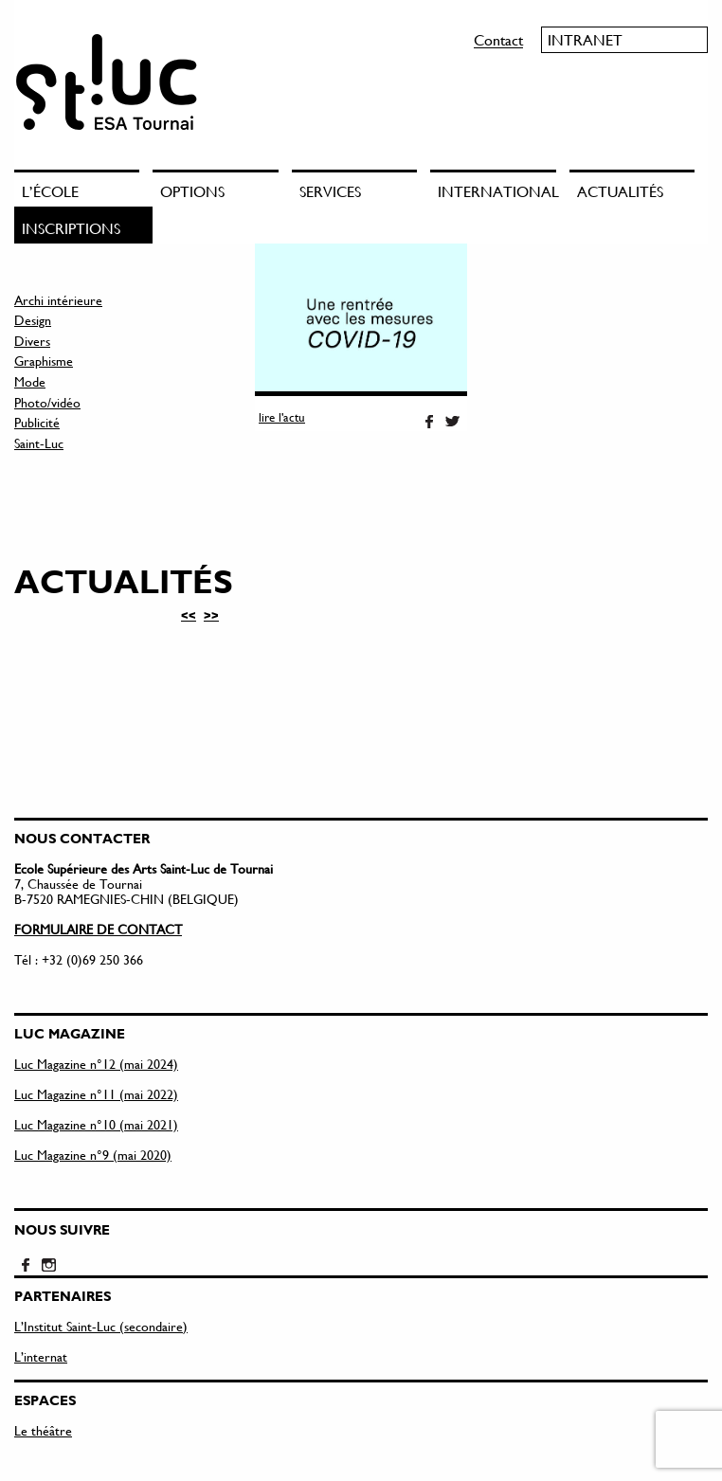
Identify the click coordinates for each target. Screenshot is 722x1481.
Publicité (37, 422)
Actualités (620, 191)
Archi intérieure (58, 300)
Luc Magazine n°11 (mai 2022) (96, 1094)
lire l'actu (282, 416)
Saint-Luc (38, 443)
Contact (498, 39)
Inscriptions (71, 228)
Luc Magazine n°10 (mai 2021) (96, 1124)
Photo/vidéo (47, 402)
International (496, 191)
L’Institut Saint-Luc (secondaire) (101, 1326)
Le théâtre (43, 1430)
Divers (32, 341)
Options (192, 191)
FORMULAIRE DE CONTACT (98, 929)
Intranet (585, 39)
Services (330, 191)
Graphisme (43, 360)
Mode (29, 381)
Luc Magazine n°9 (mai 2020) (92, 1155)
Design (32, 320)
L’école (50, 191)
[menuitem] (83, 188)
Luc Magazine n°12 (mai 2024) (96, 1064)
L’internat (40, 1356)
